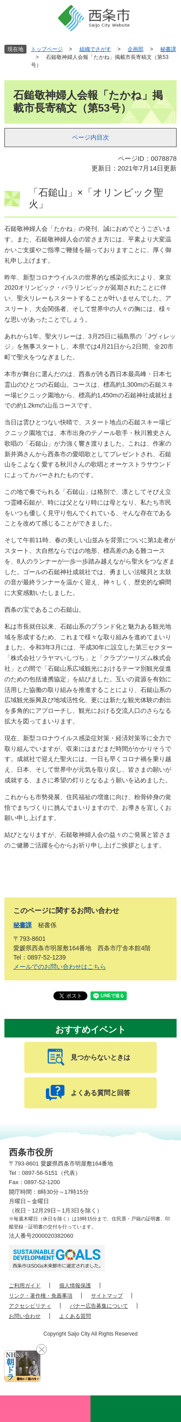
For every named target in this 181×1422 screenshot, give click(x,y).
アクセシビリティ (30, 1306)
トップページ (47, 49)
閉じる (41, 1349)
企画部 (135, 49)
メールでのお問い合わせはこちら (59, 966)
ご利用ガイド (25, 1285)
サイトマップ (107, 1296)
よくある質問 (75, 1316)
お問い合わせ (25, 1316)
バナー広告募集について (99, 1306)
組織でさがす (95, 49)
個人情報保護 (75, 1285)
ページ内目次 (90, 137)
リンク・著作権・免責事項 (40, 1296)
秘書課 (168, 49)
